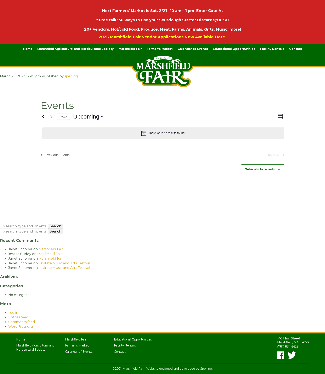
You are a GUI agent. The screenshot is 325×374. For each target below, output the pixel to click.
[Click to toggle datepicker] (88, 117)
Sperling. (206, 368)
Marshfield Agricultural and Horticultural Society (75, 49)
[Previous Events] (43, 116)
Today (63, 116)
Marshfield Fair (130, 49)
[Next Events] (51, 116)
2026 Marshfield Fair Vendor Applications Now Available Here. (162, 37)
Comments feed (21, 322)
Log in (13, 313)
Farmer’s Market (160, 49)
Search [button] (55, 226)
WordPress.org (20, 326)
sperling (71, 76)
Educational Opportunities (234, 49)
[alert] (163, 133)
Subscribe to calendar (260, 169)
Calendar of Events (193, 49)
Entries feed (18, 317)
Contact (295, 49)
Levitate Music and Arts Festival (64, 263)
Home (27, 49)
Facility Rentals (272, 49)
